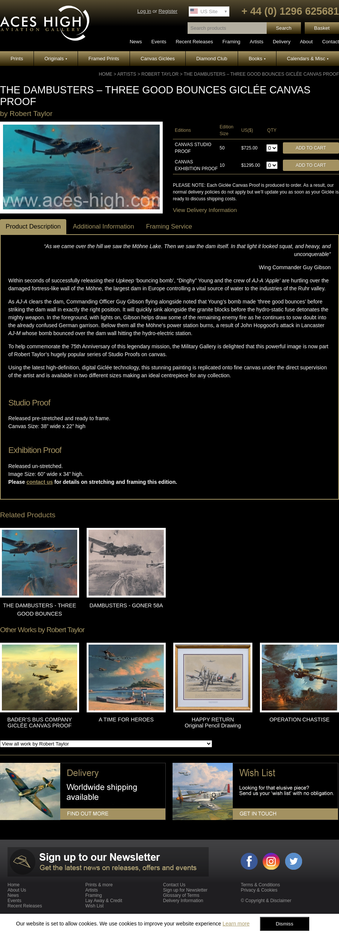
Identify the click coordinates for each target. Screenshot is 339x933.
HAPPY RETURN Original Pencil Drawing (213, 723)
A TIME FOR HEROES (126, 720)
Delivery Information (183, 900)
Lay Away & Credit (103, 900)
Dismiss (284, 924)
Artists (256, 41)
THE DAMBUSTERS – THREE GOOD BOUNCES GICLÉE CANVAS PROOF (261, 74)
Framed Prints (104, 58)
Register (168, 11)
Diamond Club (211, 58)
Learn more (236, 924)
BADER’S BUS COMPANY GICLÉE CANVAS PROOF (39, 723)
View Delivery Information (205, 210)
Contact (330, 41)
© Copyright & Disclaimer (266, 900)
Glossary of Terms (181, 895)
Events (158, 41)
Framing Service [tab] (169, 226)
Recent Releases (194, 41)
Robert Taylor (160, 74)
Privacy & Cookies (259, 890)
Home (105, 74)
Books (257, 58)
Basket (322, 28)
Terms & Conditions (260, 884)
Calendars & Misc (307, 58)
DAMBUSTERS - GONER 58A (126, 605)
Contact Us (174, 884)
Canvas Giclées (157, 58)
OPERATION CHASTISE (299, 720)
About (306, 41)
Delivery (281, 41)
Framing (231, 41)
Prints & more (99, 884)
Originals (55, 58)
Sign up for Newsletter (185, 890)
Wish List (94, 906)
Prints (17, 58)
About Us (17, 890)
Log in (144, 11)
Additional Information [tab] (103, 226)
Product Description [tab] (33, 226)
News (136, 41)
